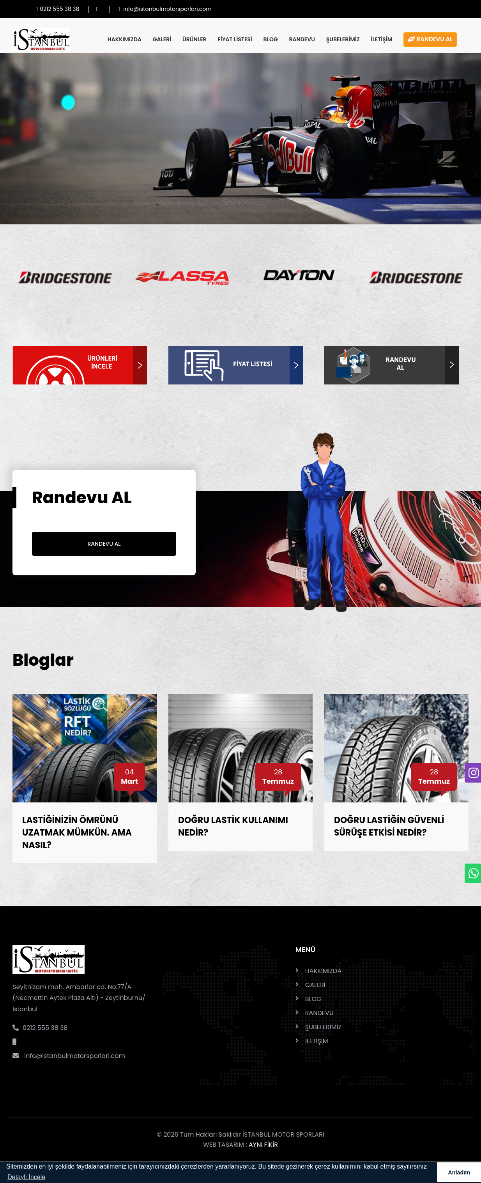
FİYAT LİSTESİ (235, 39)
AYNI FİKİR (263, 1144)
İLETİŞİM (381, 39)
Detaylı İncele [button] (26, 1177)
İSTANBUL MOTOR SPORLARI (283, 1134)
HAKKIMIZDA (124, 39)
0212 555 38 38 (40, 1027)
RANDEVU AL (430, 39)
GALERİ (162, 39)
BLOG (270, 39)
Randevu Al (104, 544)
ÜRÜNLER (194, 39)
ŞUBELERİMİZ (343, 39)
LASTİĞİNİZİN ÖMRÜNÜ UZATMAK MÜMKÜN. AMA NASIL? (77, 832)
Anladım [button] (459, 1172)
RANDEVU (302, 39)
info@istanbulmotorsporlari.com (68, 1055)
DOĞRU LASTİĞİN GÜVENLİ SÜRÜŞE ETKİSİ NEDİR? (389, 826)
